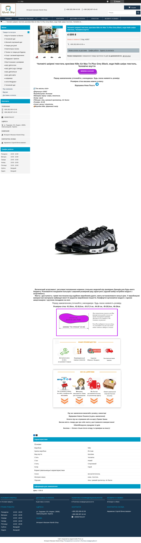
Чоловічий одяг (10, 39)
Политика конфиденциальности (83, 502)
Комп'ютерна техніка (12, 49)
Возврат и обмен (111, 18)
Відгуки (5, 92)
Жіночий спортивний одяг (13, 42)
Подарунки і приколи (12, 58)
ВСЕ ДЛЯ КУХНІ (10, 65)
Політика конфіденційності (89, 541)
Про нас (44, 18)
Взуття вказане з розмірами (14, 62)
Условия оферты (7, 502)
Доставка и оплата (77, 18)
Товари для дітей (11, 45)
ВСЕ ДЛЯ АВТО (10, 75)
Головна (8, 18)
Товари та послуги (25, 18)
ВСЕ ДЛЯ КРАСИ (11, 72)
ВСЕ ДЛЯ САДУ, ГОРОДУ (13, 68)
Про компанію (8, 89)
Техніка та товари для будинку (15, 52)
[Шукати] (138, 13)
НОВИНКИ (8, 78)
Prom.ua (80, 539)
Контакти (60, 18)
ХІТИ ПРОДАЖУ (10, 82)
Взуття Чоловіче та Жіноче (14, 35)
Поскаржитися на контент (72, 541)
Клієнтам (94, 18)
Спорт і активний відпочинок (14, 55)
